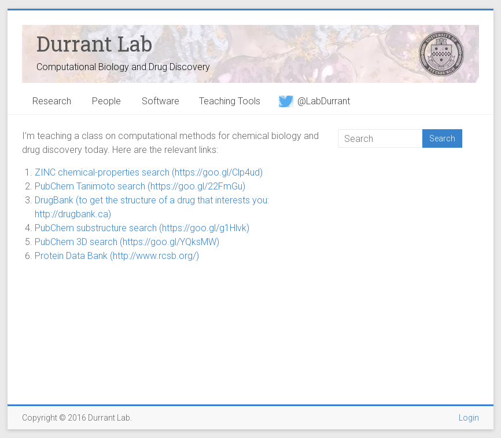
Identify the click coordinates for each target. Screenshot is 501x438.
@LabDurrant (314, 101)
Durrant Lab (94, 43)
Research (51, 101)
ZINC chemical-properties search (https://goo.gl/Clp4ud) (149, 172)
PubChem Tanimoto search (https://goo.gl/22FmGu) (140, 186)
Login (469, 417)
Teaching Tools (229, 101)
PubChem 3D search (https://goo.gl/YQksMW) (127, 241)
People (106, 101)
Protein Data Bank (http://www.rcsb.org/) (117, 255)
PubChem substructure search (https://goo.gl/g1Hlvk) (142, 227)
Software (160, 101)
